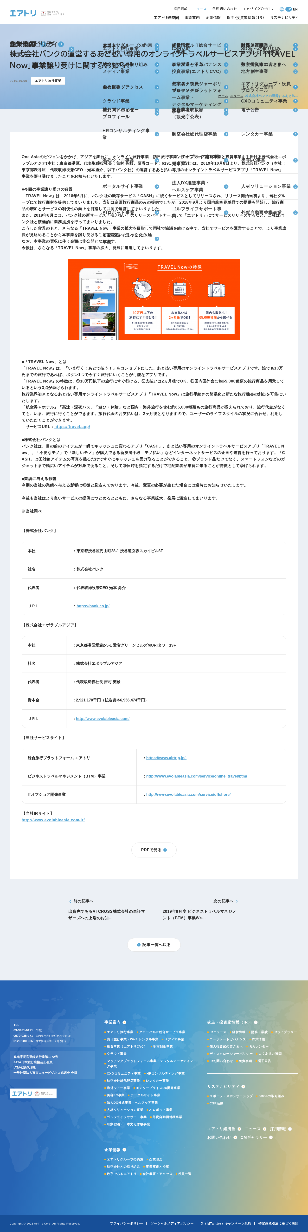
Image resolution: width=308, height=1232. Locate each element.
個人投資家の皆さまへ (226, 1046)
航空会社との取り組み (123, 1166)
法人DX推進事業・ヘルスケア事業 (132, 1102)
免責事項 (245, 1061)
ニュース (236, 96)
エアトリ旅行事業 (120, 1032)
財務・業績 (259, 1032)
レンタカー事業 (157, 1081)
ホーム (223, 96)
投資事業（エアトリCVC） (127, 1046)
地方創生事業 (163, 1046)
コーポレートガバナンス (228, 1039)
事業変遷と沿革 (157, 1166)
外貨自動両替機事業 (167, 1117)
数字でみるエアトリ (122, 1174)
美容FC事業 (116, 1095)
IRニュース (218, 1032)
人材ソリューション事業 (125, 1110)
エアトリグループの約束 (125, 1159)
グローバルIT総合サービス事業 (162, 1032)
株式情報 (258, 1039)
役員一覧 (184, 1174)
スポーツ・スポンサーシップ (231, 1096)
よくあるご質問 (270, 1054)
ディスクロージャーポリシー (231, 1054)
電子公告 (264, 1061)
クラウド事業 (117, 1054)
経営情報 (238, 1032)
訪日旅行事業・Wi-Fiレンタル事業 (133, 1039)
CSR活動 (216, 1103)
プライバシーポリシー (126, 1223)
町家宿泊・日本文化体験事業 (128, 1124)
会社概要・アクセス (157, 1174)
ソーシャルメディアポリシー (172, 1223)
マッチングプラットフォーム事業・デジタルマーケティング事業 (150, 1063)
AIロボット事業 (161, 1110)
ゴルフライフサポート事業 (127, 1117)
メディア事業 (174, 1039)
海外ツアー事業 (118, 1088)
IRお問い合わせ (221, 1061)
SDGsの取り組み (271, 1096)
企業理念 (155, 1159)
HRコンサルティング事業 (166, 1073)
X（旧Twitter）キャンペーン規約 (226, 1223)
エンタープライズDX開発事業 (158, 1088)
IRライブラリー (285, 1032)
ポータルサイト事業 (145, 1095)
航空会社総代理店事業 (123, 1081)
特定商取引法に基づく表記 (278, 1223)
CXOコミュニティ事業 (124, 1073)
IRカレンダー (259, 1046)
